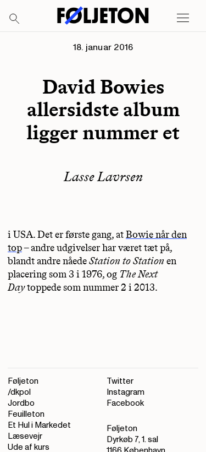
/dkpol (19, 392)
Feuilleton (26, 414)
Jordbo (21, 403)
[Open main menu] (183, 18)
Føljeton (23, 381)
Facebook (125, 403)
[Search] (15, 19)
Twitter (120, 381)
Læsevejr (25, 436)
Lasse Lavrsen (103, 176)
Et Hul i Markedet (39, 425)
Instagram (125, 392)
